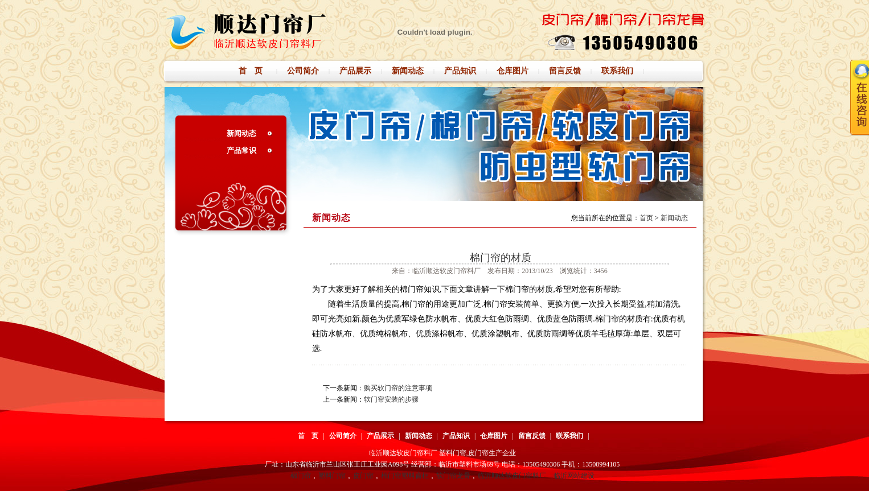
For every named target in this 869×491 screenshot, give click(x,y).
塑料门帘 (332, 476)
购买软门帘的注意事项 (398, 388)
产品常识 (241, 150)
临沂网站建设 (574, 476)
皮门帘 (363, 476)
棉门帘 (300, 476)
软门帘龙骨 (453, 476)
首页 (646, 218)
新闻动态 (241, 133)
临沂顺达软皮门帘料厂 (512, 476)
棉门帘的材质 (500, 257)
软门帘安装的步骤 (391, 399)
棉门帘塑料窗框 (405, 476)
